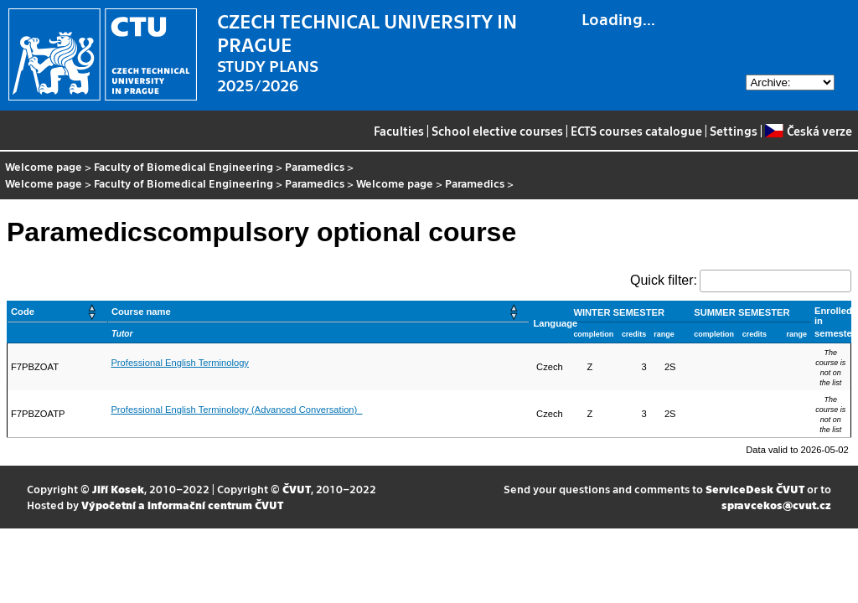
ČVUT (296, 488)
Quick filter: (663, 280)
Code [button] (22, 312)
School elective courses (497, 130)
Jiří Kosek (118, 488)
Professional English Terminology (180, 363)
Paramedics (314, 166)
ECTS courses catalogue (636, 130)
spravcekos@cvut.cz (776, 504)
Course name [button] (141, 312)
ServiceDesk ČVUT (755, 488)
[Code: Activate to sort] (58, 312)
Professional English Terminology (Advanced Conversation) (236, 410)
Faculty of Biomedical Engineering (183, 166)
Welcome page (43, 166)
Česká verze (808, 130)
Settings (733, 130)
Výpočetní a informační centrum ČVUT (182, 504)
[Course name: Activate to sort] (318, 312)
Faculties (399, 130)
